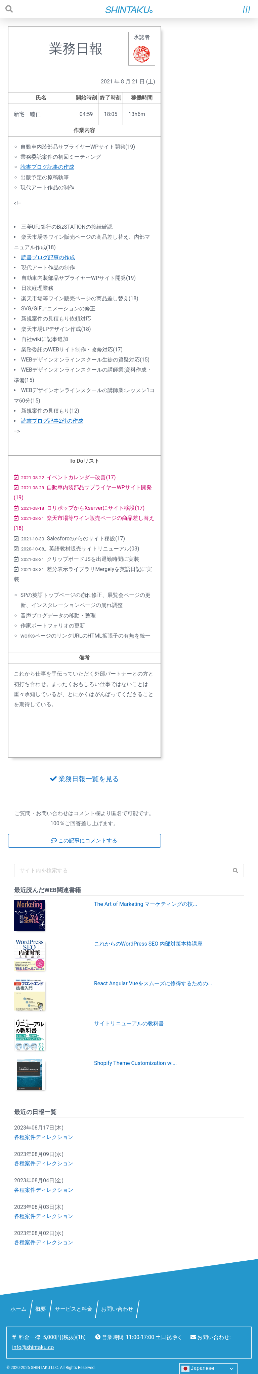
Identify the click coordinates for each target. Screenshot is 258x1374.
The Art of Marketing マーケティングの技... (145, 904)
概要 (40, 1309)
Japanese (197, 1369)
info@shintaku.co (33, 1347)
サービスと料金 (73, 1309)
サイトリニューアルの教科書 (129, 1023)
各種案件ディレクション (43, 1137)
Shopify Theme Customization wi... (135, 1063)
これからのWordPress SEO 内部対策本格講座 (148, 944)
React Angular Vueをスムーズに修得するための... (153, 983)
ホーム (18, 1309)
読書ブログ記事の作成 (47, 167)
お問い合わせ (117, 1309)
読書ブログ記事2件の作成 (52, 421)
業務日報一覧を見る (84, 779)
